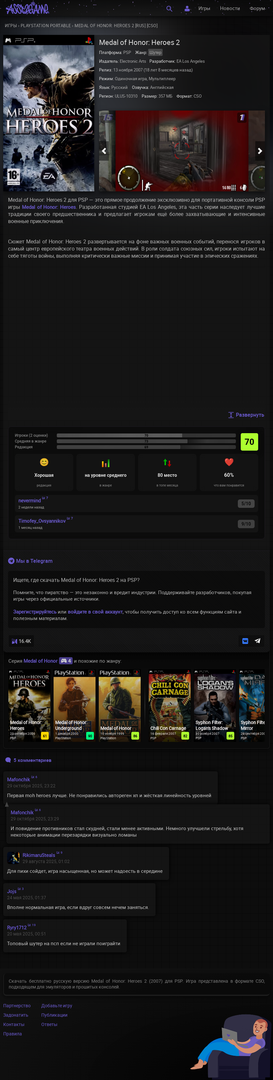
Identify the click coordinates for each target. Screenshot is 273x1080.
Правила (12, 1034)
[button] (104, 151)
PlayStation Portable (46, 25)
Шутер (155, 52)
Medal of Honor (48, 660)
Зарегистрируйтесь (34, 611)
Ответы (49, 1024)
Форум (257, 8)
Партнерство (17, 1005)
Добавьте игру (56, 1005)
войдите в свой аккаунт (95, 611)
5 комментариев (28, 760)
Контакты (14, 1024)
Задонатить (15, 1015)
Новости (230, 8)
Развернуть (246, 414)
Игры (204, 8)
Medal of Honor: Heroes (49, 207)
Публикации (54, 1015)
